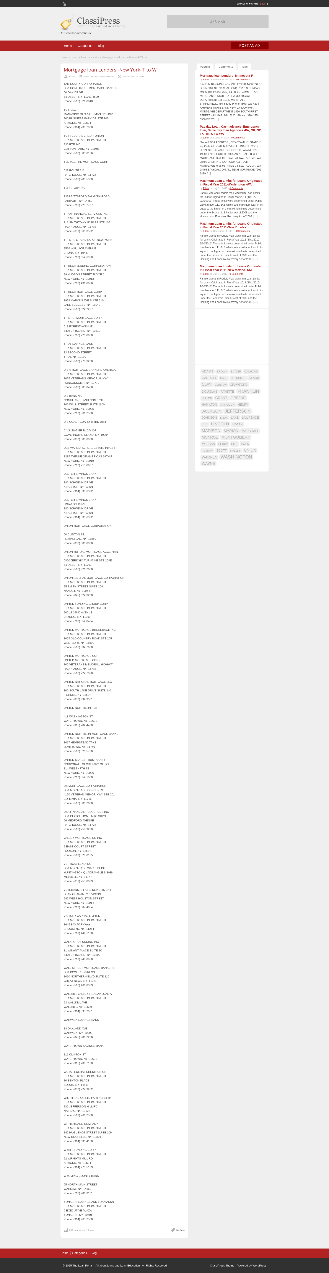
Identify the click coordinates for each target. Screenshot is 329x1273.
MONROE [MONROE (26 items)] (210, 437)
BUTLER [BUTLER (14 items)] (236, 371)
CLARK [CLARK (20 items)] (254, 378)
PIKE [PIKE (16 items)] (234, 443)
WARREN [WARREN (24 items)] (209, 457)
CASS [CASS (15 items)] (224, 378)
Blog (101, 45)
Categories (85, 45)
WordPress (259, 1265)
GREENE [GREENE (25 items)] (238, 398)
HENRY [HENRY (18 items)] (243, 404)
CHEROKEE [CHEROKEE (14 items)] (238, 378)
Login (263, 3)
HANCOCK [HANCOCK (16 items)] (227, 404)
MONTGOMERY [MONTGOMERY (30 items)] (236, 437)
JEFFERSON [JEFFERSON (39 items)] (238, 411)
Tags (244, 66)
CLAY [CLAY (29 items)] (207, 384)
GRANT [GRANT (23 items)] (221, 398)
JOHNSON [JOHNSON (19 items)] (209, 417)
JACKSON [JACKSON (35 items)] (212, 411)
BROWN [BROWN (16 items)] (222, 371)
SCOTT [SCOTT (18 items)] (222, 450)
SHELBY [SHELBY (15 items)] (235, 450)
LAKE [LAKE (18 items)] (235, 417)
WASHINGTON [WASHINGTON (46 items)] (236, 457)
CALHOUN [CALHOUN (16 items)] (251, 371)
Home (68, 45)
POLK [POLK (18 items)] (245, 443)
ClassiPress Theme (222, 1265)
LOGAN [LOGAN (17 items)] (237, 424)
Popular (205, 66)
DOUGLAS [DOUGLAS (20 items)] (209, 391)
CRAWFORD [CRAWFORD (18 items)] (239, 384)
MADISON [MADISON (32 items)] (211, 430)
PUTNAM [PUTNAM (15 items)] (207, 450)
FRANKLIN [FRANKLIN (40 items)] (248, 391)
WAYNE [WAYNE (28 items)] (208, 463)
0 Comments (243, 79)
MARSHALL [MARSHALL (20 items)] (250, 431)
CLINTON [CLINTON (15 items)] (220, 384)
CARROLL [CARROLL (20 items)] (209, 378)
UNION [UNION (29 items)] (250, 450)
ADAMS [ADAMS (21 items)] (207, 371)
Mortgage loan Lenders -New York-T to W (110, 69)
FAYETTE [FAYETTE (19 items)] (227, 391)
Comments (225, 66)
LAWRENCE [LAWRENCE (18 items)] (250, 417)
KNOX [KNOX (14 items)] (224, 417)
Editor (72, 76)
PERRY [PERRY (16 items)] (223, 443)
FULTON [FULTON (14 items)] (207, 398)
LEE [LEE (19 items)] (205, 424)
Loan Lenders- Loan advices (86, 57)
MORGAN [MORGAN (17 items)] (208, 443)
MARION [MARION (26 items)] (231, 431)
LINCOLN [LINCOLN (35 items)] (220, 424)
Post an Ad (249, 45)
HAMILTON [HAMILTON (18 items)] (209, 404)
